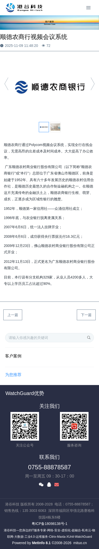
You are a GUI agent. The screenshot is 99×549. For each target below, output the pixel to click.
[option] (49, 86)
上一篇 (12, 315)
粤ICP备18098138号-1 (49, 524)
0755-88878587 (49, 467)
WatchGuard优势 (24, 393)
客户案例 (13, 356)
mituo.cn (80, 543)
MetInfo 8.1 (41, 543)
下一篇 (86, 315)
